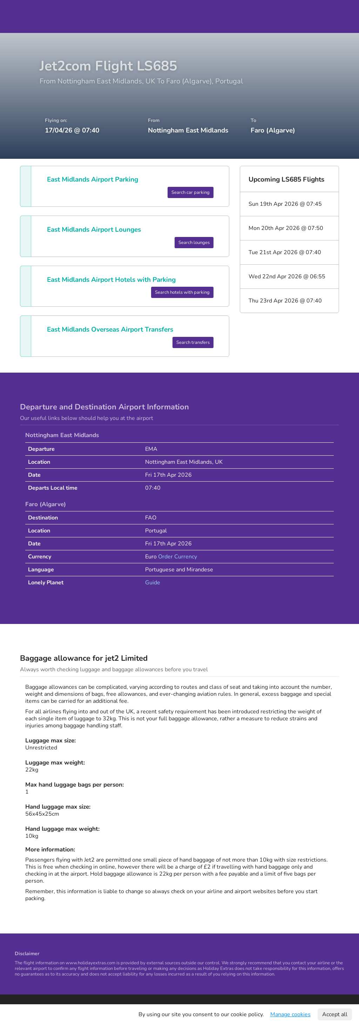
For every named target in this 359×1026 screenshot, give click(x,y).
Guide (152, 582)
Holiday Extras (25, 16)
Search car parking (190, 192)
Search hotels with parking (182, 292)
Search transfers (193, 342)
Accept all (334, 1014)
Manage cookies (290, 1014)
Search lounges (194, 242)
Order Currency (177, 556)
